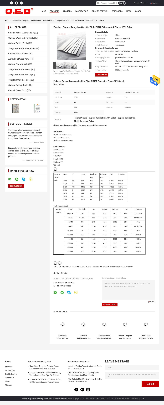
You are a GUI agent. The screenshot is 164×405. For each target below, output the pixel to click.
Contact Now (102, 75)
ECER (142, 399)
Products (54, 11)
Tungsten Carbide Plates (31, 21)
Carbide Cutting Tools (18, 85)
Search (121, 3)
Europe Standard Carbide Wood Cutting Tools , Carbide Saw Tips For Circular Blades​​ (45, 374)
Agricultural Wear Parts (18, 59)
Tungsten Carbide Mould (19, 74)
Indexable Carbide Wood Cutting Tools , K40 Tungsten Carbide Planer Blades (45, 380)
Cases (138, 11)
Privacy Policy (26, 399)
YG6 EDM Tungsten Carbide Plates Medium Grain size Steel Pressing (83, 337)
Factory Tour (81, 11)
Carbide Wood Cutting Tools (21, 38)
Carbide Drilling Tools (18, 43)
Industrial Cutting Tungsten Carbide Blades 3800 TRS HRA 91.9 (85, 367)
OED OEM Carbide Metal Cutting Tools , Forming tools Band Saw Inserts (83, 374)
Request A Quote (139, 3)
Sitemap (8, 385)
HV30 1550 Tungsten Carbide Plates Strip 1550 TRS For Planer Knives (146, 337)
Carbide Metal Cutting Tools (21, 33)
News (128, 11)
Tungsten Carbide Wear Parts (21, 48)
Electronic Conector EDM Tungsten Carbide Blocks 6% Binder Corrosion (62, 337)
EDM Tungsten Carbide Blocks (122, 266)
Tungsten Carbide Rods (18, 80)
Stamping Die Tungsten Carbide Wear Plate (97, 266)
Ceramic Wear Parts (17, 90)
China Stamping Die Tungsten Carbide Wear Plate (49, 399)
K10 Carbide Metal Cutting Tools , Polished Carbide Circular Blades (85, 380)
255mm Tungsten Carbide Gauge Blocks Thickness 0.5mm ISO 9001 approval (125, 337)
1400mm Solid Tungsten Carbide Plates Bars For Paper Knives (104, 337)
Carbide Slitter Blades (18, 53)
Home (43, 11)
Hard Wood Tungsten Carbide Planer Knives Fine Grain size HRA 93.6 (44, 367)
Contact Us (117, 11)
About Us (67, 11)
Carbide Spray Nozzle (18, 64)
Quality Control (100, 11)
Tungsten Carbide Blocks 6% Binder (69, 266)
